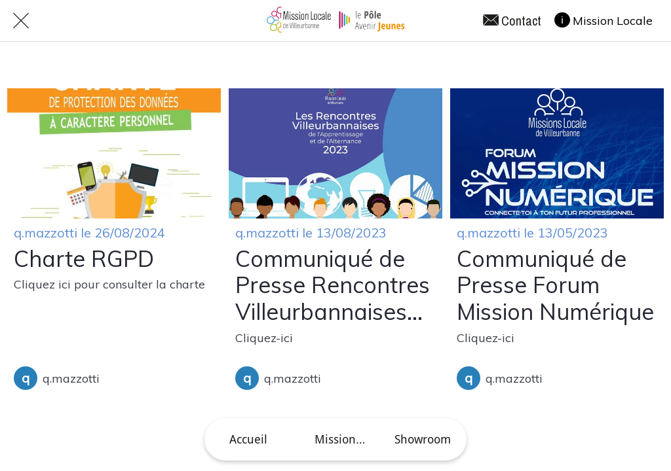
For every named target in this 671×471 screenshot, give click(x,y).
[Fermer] (21, 21)
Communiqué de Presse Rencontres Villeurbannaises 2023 (332, 286)
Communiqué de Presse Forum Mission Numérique (555, 286)
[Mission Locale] (610, 20)
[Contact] (518, 20)
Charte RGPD (84, 259)
